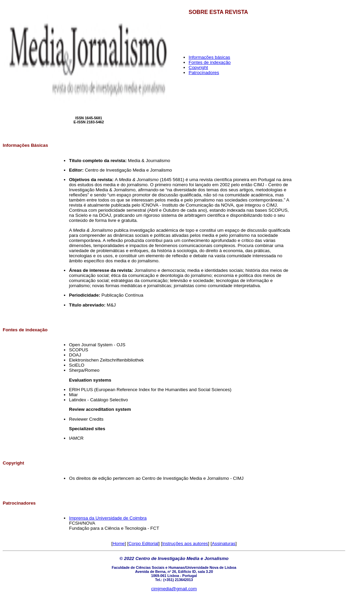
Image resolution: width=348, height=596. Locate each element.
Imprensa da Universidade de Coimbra (107, 518)
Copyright (198, 67)
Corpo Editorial (143, 543)
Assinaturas (224, 543)
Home (118, 543)
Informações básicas (209, 57)
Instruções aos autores (185, 543)
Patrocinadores (204, 72)
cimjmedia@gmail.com (174, 588)
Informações (17, 145)
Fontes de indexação (210, 62)
